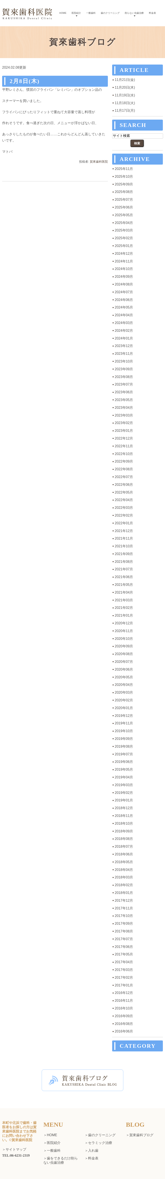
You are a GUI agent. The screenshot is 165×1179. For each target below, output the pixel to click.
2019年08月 (124, 746)
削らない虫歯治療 (134, 13)
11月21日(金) (125, 80)
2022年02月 (124, 515)
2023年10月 (124, 361)
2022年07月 (124, 477)
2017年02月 (124, 977)
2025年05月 (124, 215)
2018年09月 (124, 831)
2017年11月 (124, 908)
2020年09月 (124, 646)
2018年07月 (124, 846)
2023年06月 (124, 392)
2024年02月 (124, 330)
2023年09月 (124, 369)
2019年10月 (124, 731)
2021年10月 (124, 546)
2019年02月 (124, 793)
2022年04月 (124, 500)
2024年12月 (124, 253)
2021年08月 (124, 561)
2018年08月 (124, 839)
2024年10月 (124, 269)
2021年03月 (124, 600)
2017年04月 (124, 962)
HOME (62, 13)
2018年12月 (124, 808)
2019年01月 (124, 800)
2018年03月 (124, 877)
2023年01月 (124, 430)
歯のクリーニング (110, 13)
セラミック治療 (100, 1143)
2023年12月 (124, 346)
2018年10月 (124, 823)
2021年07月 (124, 569)
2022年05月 (124, 492)
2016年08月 (124, 1024)
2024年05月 (124, 307)
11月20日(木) (125, 87)
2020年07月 (124, 662)
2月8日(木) (25, 81)
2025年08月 (124, 192)
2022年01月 (124, 523)
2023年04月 (124, 407)
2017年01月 (124, 985)
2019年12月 (124, 716)
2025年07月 (124, 199)
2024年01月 (124, 338)
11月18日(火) (125, 103)
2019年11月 (124, 723)
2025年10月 (124, 176)
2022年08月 (124, 469)
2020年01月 (124, 708)
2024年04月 (124, 315)
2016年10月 (124, 1008)
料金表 (152, 13)
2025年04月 (124, 223)
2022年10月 (124, 454)
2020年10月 (124, 638)
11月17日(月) (125, 110)
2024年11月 (124, 261)
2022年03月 (124, 507)
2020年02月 (124, 700)
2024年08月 (124, 284)
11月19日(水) (125, 95)
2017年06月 (124, 947)
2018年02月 (124, 885)
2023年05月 (124, 400)
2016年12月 (124, 993)
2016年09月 (124, 1016)
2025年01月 (124, 246)
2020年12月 (124, 623)
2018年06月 (124, 854)
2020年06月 (124, 669)
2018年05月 (124, 862)
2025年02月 (124, 238)
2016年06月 (124, 1031)
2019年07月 (124, 754)
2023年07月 (124, 384)
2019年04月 (124, 777)
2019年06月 (124, 762)
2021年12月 (124, 531)
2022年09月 (124, 461)
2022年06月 (124, 484)
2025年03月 (124, 230)
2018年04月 (124, 870)
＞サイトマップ (14, 1149)
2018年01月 (124, 893)
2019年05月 (124, 769)
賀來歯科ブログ (141, 1135)
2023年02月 (124, 423)
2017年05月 (124, 954)
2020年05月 (124, 677)
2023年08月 (124, 377)
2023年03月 (124, 415)
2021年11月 (124, 538)
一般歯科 (91, 13)
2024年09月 (124, 276)
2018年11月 (124, 816)
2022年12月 (124, 438)
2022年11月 (124, 446)
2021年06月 (124, 577)
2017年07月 (124, 939)
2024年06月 (124, 300)
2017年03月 (124, 970)
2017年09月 (124, 923)
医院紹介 (76, 13)
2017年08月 (124, 931)
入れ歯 (93, 1150)
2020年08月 (124, 654)
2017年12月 (124, 900)
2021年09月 (124, 554)
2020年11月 (124, 631)
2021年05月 (124, 584)
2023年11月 (124, 353)
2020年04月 (124, 685)
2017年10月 (124, 916)
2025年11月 (124, 169)
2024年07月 (124, 292)
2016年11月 (124, 1000)
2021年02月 (124, 608)
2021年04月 (124, 592)
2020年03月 (124, 692)
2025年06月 (124, 207)
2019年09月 (124, 739)
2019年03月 (124, 785)
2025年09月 (124, 184)
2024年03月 (124, 323)
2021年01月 (124, 615)
